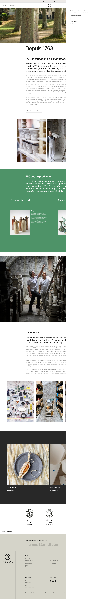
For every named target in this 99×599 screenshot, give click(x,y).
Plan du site (26, 593)
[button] (86, 5)
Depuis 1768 (27, 583)
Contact (79, 5)
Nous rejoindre (28, 582)
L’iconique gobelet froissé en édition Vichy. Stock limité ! (49, 1)
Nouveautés (27, 558)
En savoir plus (11, 490)
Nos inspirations (53, 563)
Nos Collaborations (54, 558)
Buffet (26, 565)
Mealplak (27, 566)
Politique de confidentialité (66, 593)
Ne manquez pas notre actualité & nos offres (49, 543)
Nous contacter (28, 580)
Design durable (12, 487)
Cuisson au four (28, 563)
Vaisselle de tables (29, 562)
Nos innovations (53, 562)
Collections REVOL (29, 560)
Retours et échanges (55, 593)
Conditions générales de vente (36, 593)
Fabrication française (29, 587)
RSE (26, 585)
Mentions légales (47, 593)
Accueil (3, 531)
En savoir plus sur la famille (33, 110)
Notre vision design (54, 560)
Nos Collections (55, 487)
